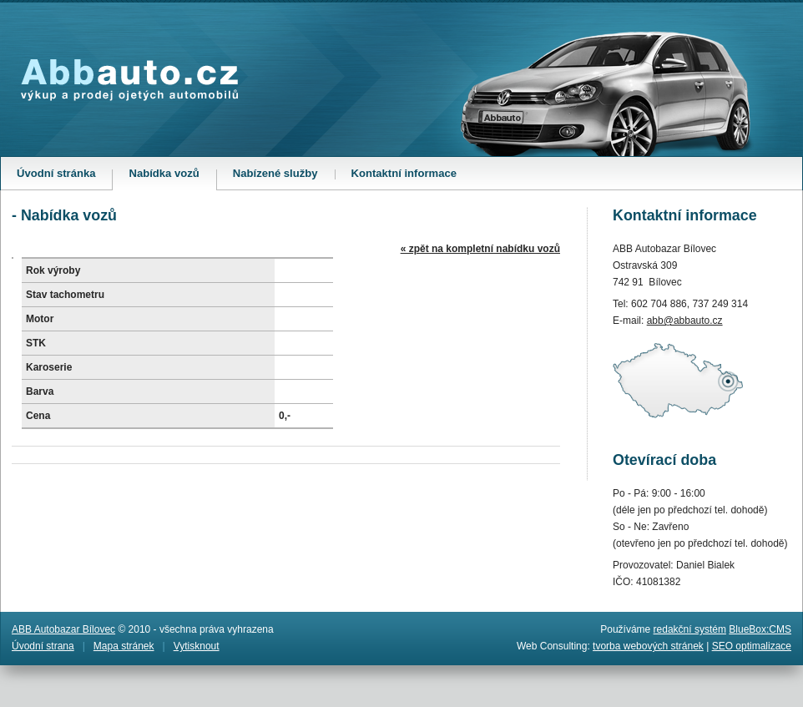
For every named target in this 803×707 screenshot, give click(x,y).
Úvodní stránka (56, 173)
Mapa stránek (123, 646)
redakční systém (690, 629)
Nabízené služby (275, 173)
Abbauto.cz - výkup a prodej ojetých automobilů (129, 80)
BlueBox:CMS (760, 629)
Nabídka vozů (172, 178)
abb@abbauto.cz (685, 320)
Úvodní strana (43, 646)
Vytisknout (197, 646)
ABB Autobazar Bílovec (63, 629)
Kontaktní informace (404, 173)
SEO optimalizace (751, 646)
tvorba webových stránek (648, 646)
